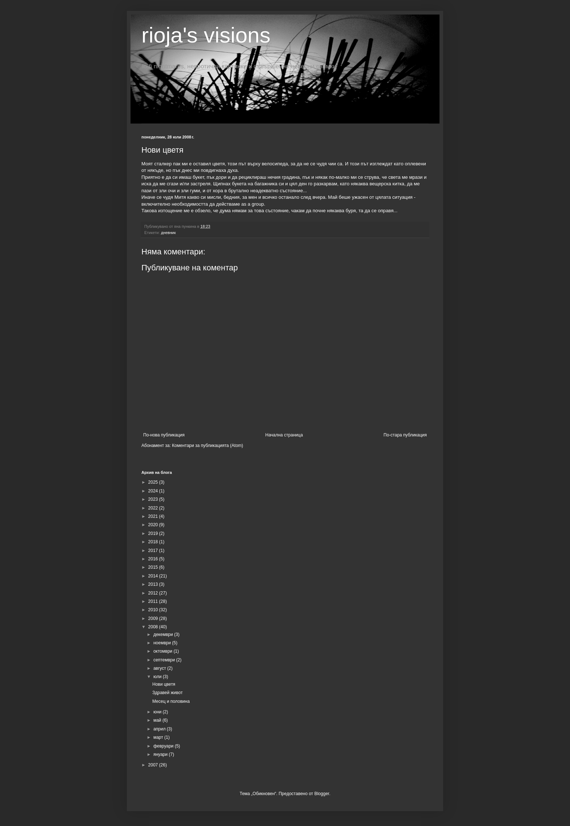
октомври (163, 651)
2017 (153, 550)
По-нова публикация (164, 435)
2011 (153, 601)
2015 (153, 567)
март (158, 737)
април (160, 729)
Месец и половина (171, 701)
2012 (153, 593)
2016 (153, 558)
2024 (153, 490)
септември (164, 659)
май (157, 720)
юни (158, 711)
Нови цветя (163, 684)
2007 (153, 764)
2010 (153, 609)
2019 (153, 533)
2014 (153, 576)
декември (163, 634)
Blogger (321, 793)
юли (158, 676)
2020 (153, 524)
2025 (153, 482)
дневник (168, 232)
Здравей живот (167, 692)
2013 (153, 584)
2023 (153, 499)
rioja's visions (205, 35)
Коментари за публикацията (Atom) (207, 445)
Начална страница (284, 435)
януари (161, 754)
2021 (153, 516)
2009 (153, 618)
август (160, 668)
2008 (153, 626)
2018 (153, 541)
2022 (153, 508)
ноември (162, 642)
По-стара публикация (405, 435)
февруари (164, 746)
